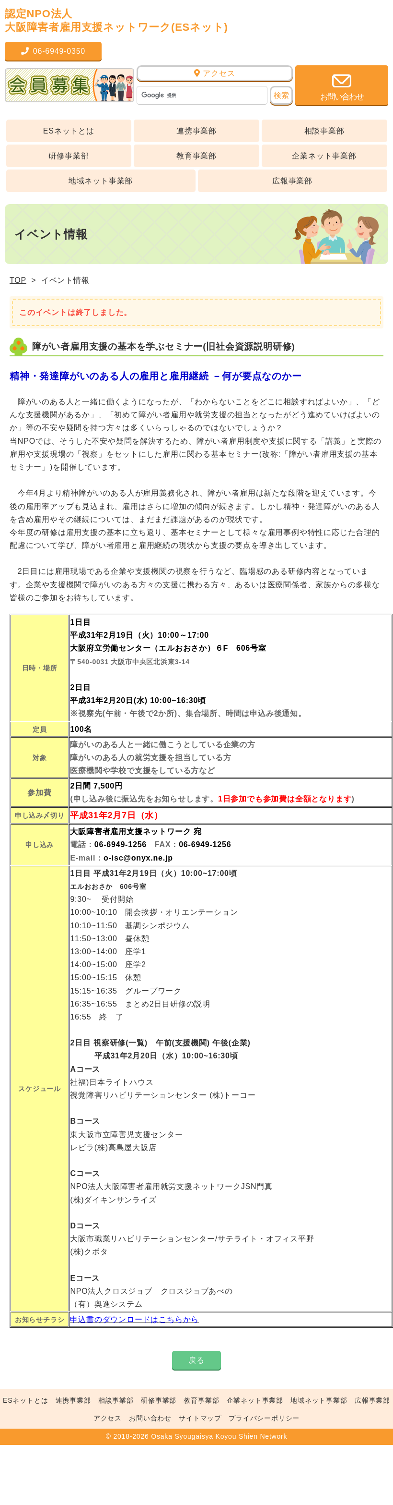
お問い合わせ (150, 1418)
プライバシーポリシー (264, 1418)
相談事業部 (324, 131)
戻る (196, 1360)
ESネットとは (68, 131)
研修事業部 (68, 156)
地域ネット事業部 (101, 181)
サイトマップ (200, 1418)
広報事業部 (292, 181)
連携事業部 (196, 131)
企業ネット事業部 (324, 156)
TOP (18, 280)
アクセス (214, 73)
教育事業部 (196, 156)
